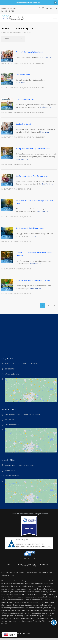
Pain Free (27, 63)
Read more (44, 57)
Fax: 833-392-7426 (7, 11)
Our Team (18, 566)
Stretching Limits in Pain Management (31, 176)
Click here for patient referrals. (27, 2)
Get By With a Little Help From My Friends (33, 148)
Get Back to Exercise (24, 124)
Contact (25, 568)
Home (3, 33)
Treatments (43, 566)
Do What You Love (23, 74)
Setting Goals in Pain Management (30, 228)
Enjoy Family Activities (25, 99)
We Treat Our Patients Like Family (29, 52)
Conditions (31, 566)
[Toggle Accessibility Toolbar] (54, 622)
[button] (55, 2)
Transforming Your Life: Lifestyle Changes (33, 280)
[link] (21, 561)
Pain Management (38, 63)
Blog (34, 568)
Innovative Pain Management (12, 63)
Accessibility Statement (22, 635)
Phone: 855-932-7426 (8, 8)
